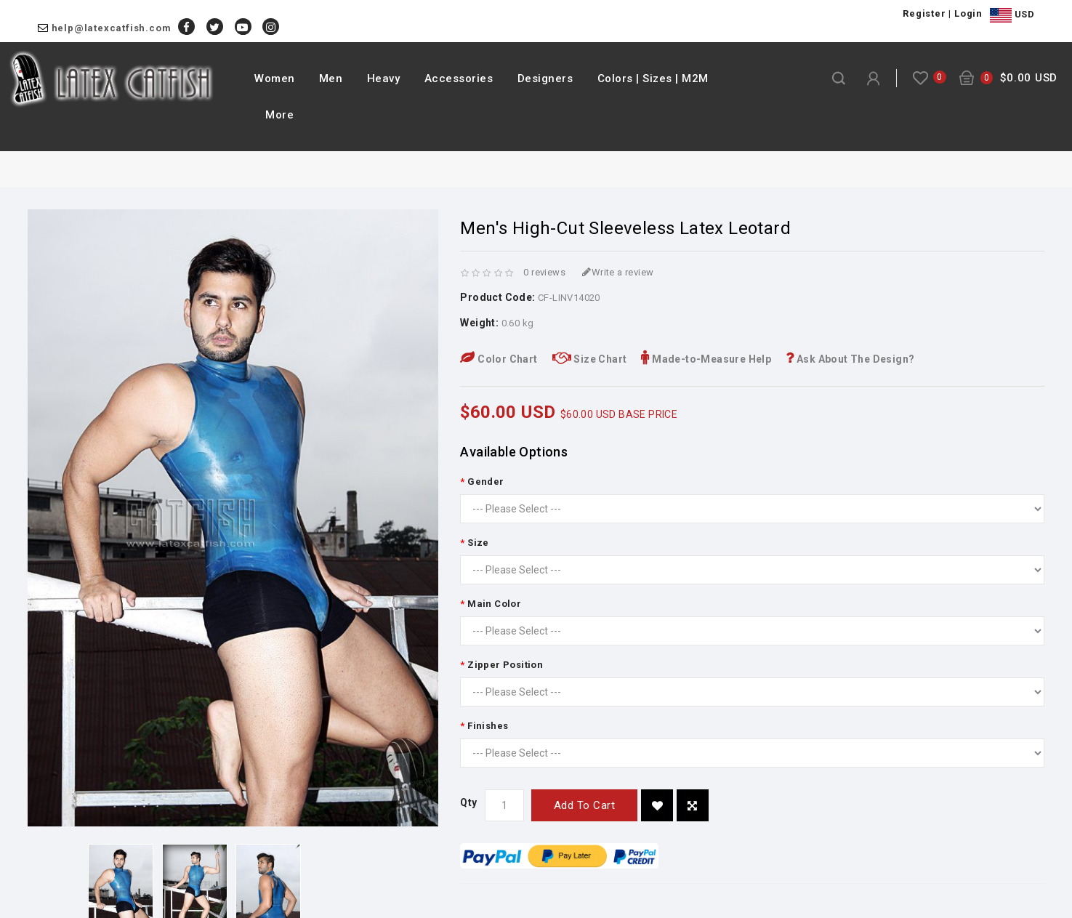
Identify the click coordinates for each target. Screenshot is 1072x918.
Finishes (487, 725)
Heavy (383, 78)
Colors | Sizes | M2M (653, 78)
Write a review (617, 272)
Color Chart (498, 359)
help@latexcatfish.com (112, 28)
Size (478, 542)
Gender (485, 481)
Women (274, 78)
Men (331, 78)
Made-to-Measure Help (706, 359)
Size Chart (589, 359)
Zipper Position (505, 664)
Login (968, 13)
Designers (545, 78)
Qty (468, 802)
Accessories (458, 78)
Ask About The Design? (850, 359)
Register (924, 13)
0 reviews (544, 272)
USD (1012, 15)
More (279, 114)
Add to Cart (585, 805)
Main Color (494, 603)
